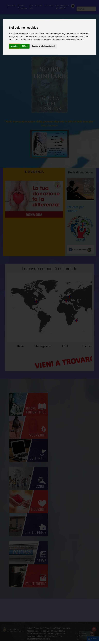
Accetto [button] (14, 46)
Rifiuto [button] (25, 46)
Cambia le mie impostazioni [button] (43, 46)
